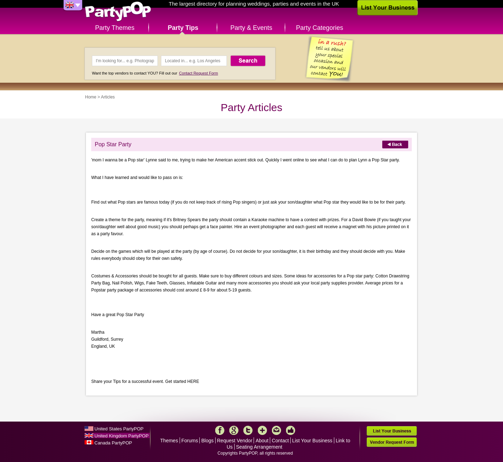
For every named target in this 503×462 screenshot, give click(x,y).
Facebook (219, 430)
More (262, 430)
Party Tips (183, 27)
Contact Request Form (198, 73)
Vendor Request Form (391, 442)
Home (91, 97)
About (262, 440)
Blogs (207, 440)
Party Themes (115, 27)
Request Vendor (234, 440)
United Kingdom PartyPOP (121, 435)
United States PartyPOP (118, 428)
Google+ (233, 430)
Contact (280, 440)
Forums (189, 440)
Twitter (248, 430)
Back (395, 144)
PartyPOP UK (118, 11)
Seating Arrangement (259, 447)
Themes (169, 440)
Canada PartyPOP (113, 442)
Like (290, 430)
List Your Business (312, 440)
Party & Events (251, 27)
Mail (276, 430)
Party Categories (319, 27)
